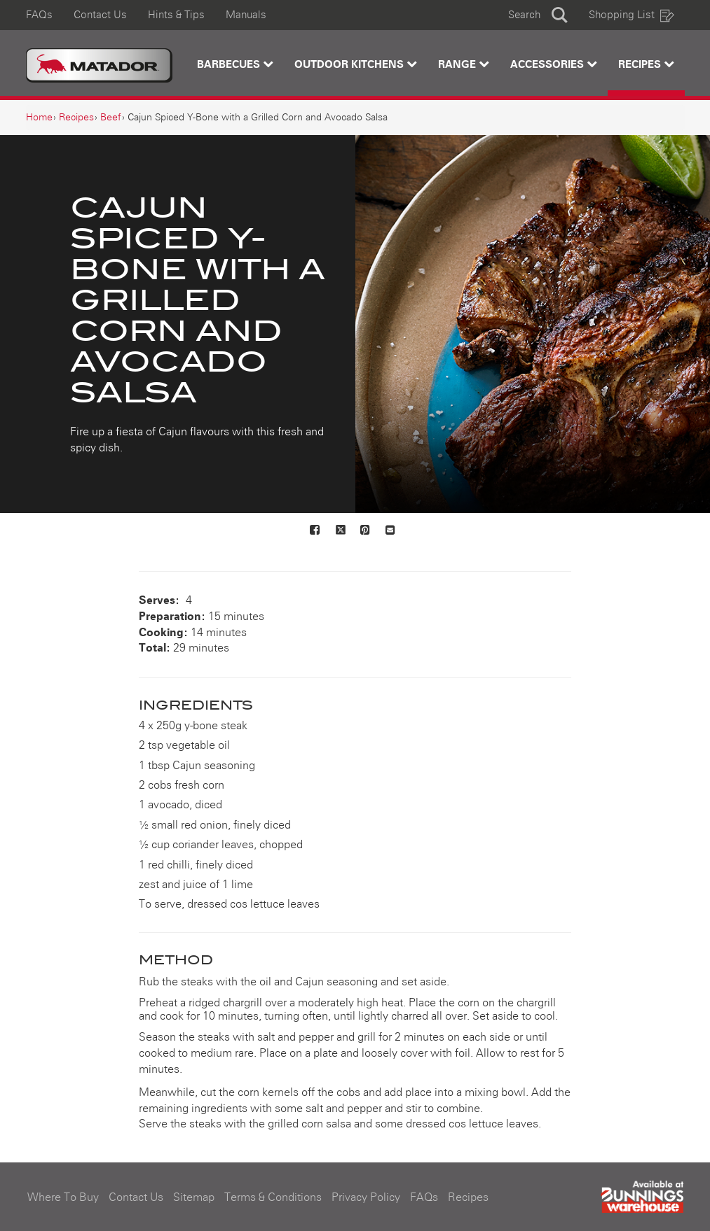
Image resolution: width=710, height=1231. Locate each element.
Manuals (246, 15)
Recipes (646, 64)
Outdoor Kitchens (355, 64)
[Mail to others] (391, 531)
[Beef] (110, 117)
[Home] (39, 117)
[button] (538, 15)
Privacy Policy (366, 1197)
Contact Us (100, 15)
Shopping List (631, 15)
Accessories (553, 64)
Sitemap (193, 1197)
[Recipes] (76, 117)
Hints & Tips (176, 15)
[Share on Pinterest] (365, 531)
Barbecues (235, 64)
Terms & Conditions (273, 1197)
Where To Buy (63, 1197)
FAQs (39, 15)
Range (463, 64)
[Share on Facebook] (315, 531)
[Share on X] (340, 531)
